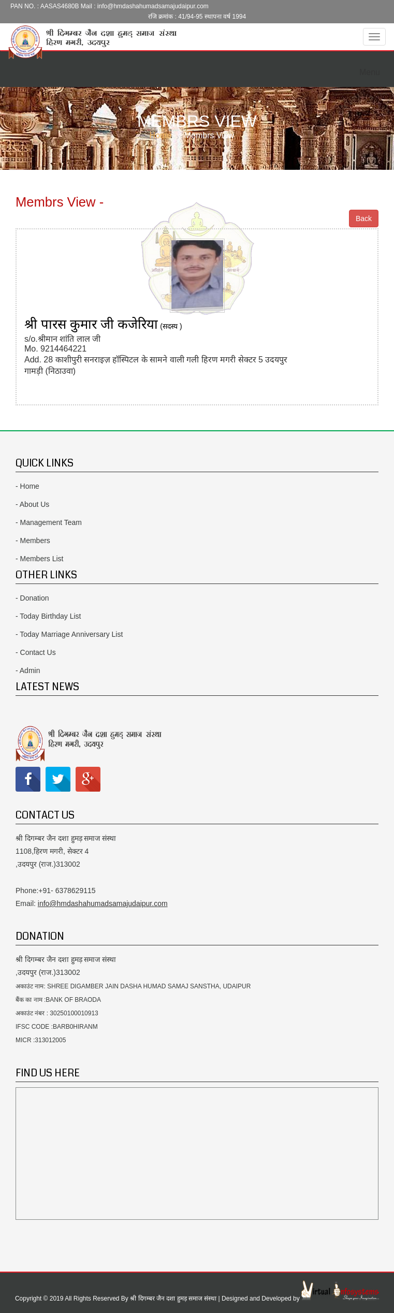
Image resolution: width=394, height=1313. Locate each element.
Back (364, 218)
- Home (27, 486)
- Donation (32, 598)
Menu (372, 69)
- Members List (40, 559)
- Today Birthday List (48, 616)
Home (161, 135)
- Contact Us (36, 652)
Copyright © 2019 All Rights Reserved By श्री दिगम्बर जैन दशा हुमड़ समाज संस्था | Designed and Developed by (158, 1298)
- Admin (28, 670)
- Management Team (49, 522)
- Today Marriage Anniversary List (69, 634)
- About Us (32, 504)
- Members (33, 540)
